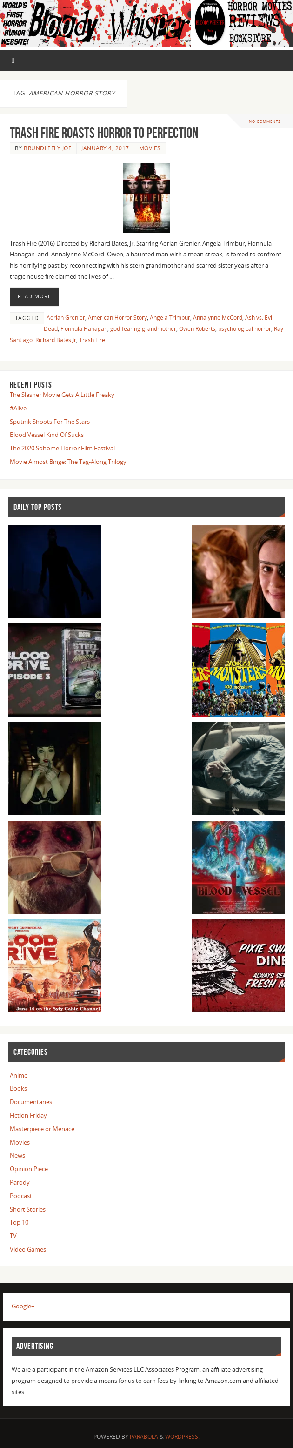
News (17, 1155)
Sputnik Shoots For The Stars (50, 421)
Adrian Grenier (66, 318)
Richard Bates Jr (55, 340)
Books (18, 1088)
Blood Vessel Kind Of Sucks (47, 434)
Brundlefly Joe (48, 148)
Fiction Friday (28, 1115)
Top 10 (19, 1222)
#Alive (18, 408)
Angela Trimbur (170, 318)
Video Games (28, 1249)
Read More (34, 296)
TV (13, 1236)
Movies (150, 148)
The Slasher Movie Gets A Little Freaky (62, 394)
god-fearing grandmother (143, 329)
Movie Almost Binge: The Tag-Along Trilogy (68, 461)
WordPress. (182, 1437)
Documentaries (31, 1102)
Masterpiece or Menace (42, 1129)
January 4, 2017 (105, 148)
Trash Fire (92, 340)
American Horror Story (117, 318)
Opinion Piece (29, 1169)
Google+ (23, 1306)
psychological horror (244, 329)
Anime (18, 1075)
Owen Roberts (197, 329)
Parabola (144, 1437)
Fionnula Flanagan (83, 329)
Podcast (21, 1196)
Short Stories (28, 1209)
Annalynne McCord (217, 318)
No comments (264, 121)
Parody (20, 1182)
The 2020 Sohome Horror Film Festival (62, 448)
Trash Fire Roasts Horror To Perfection (104, 133)
